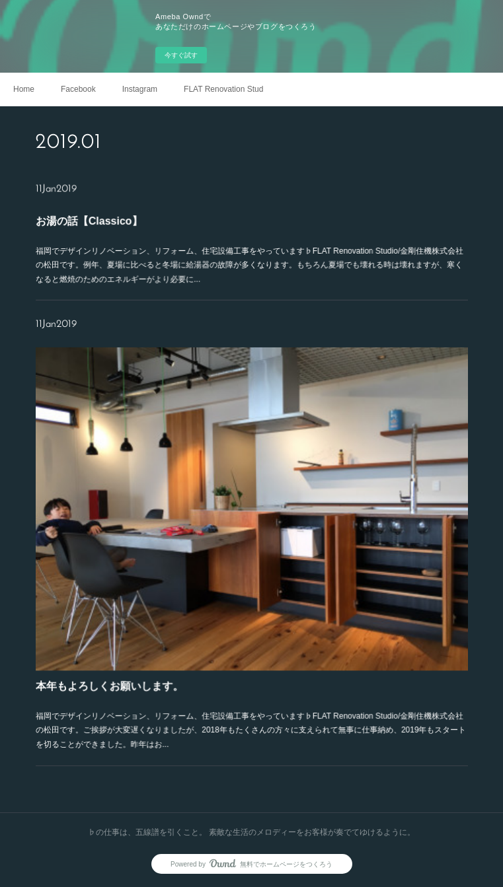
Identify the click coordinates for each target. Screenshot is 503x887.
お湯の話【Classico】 (119, 224)
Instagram (139, 89)
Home (23, 89)
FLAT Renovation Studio (223, 89)
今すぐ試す (181, 55)
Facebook (78, 89)
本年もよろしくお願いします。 (136, 657)
